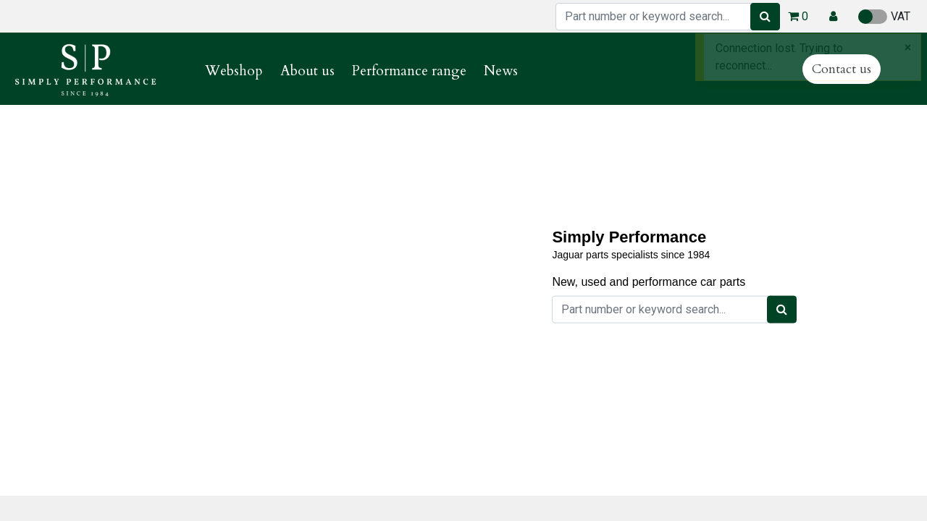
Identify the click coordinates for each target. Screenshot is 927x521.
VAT (884, 16)
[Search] (765, 16)
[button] (833, 16)
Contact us (841, 69)
